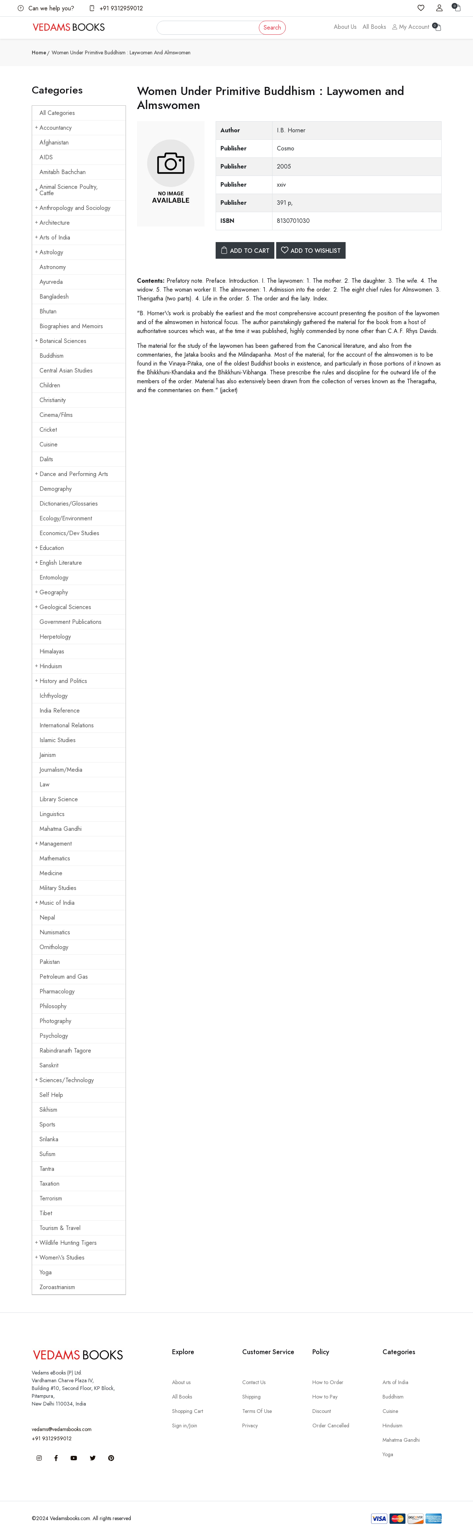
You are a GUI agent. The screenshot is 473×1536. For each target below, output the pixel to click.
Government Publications (71, 622)
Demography (56, 489)
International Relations (67, 725)
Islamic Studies (58, 740)
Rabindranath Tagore (65, 1050)
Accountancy (53, 127)
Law (44, 784)
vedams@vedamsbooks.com (62, 1429)
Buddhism (52, 355)
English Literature (58, 562)
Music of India (55, 902)
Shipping (251, 1396)
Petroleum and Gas (64, 976)
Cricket (48, 429)
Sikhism (48, 1109)
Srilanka (49, 1139)
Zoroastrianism (57, 1287)
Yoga (46, 1272)
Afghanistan (54, 142)
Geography (51, 592)
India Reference (60, 710)
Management (53, 843)
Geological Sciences (63, 607)
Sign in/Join (184, 1425)
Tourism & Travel (60, 1228)
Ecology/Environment (66, 518)
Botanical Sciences (60, 341)
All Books (374, 27)
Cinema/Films (56, 415)
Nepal (47, 917)
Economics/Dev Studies (69, 533)
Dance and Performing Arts (71, 474)
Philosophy (53, 1006)
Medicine (51, 873)
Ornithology (54, 947)
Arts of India (52, 237)
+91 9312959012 (116, 8)
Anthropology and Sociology (72, 208)
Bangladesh (54, 296)
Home (39, 52)
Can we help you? (46, 8)
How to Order (327, 1382)
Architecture (52, 222)
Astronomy (53, 267)
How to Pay (324, 1396)
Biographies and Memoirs (71, 326)
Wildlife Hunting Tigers (66, 1242)
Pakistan (50, 962)
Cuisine (49, 444)
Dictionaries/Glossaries (69, 503)
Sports (47, 1124)
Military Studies (58, 888)
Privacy (250, 1425)
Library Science (59, 799)
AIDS (46, 157)
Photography (55, 1021)
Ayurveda (51, 282)
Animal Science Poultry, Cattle (66, 190)
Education (49, 548)
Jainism (48, 755)
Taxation (49, 1183)
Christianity (53, 400)
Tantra (47, 1169)
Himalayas (52, 651)
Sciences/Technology (64, 1080)
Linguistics (52, 814)
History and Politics (61, 681)
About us (181, 1382)
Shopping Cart (187, 1411)
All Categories (57, 113)
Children (50, 385)
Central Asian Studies (66, 370)
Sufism (47, 1154)
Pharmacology (57, 991)
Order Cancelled (330, 1425)
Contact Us (253, 1382)
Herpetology (55, 636)
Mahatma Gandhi (61, 829)
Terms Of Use (257, 1411)
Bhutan (48, 311)
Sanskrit (49, 1065)
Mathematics (55, 858)
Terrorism (51, 1198)
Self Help (51, 1095)
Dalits (46, 459)
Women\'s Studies (60, 1257)
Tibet (46, 1213)
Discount (321, 1411)
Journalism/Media (61, 769)
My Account (410, 27)
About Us (345, 27)
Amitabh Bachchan (63, 172)
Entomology (54, 577)
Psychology (54, 1036)
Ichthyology (54, 695)
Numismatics (55, 932)
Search (272, 27)
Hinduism (48, 666)
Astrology (49, 252)
